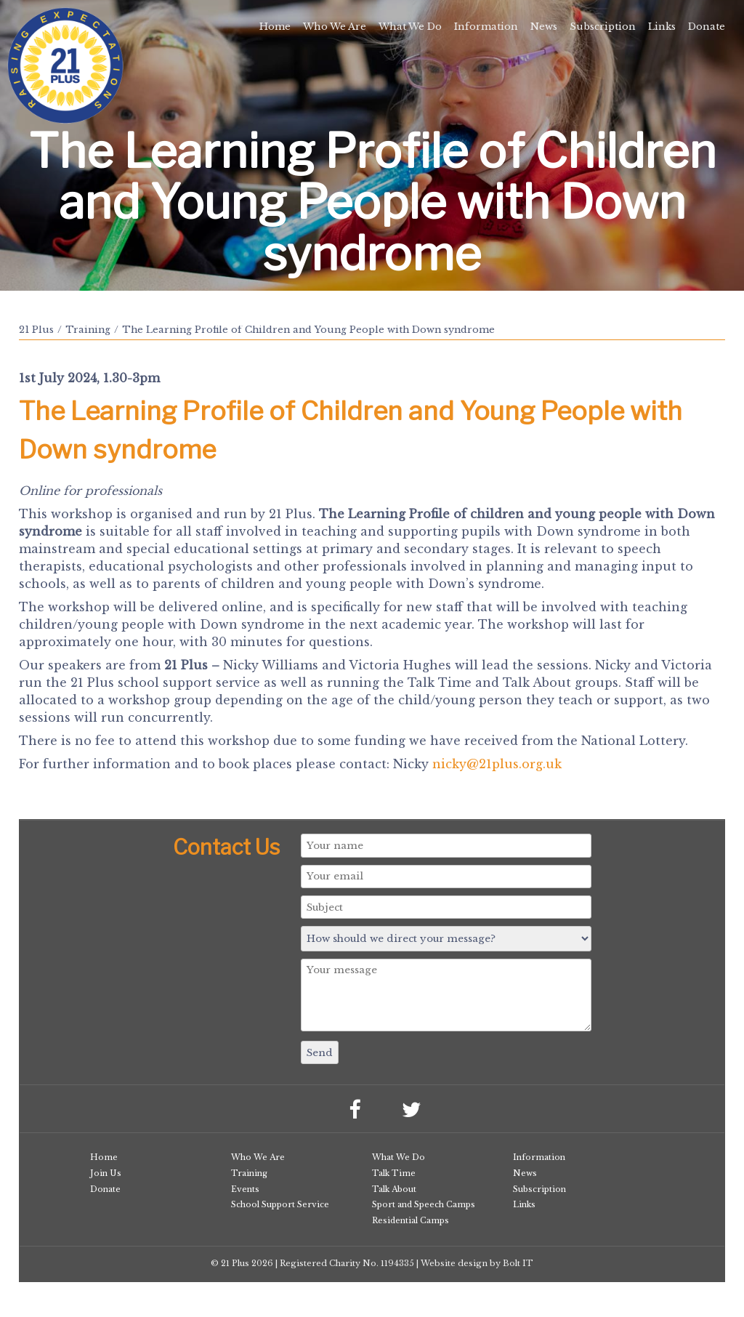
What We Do (410, 26)
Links (662, 26)
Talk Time (394, 1173)
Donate (706, 26)
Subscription (603, 26)
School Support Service (280, 1204)
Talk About (394, 1189)
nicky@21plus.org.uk (497, 764)
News (543, 26)
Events (245, 1189)
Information (486, 26)
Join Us (105, 1173)
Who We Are (334, 26)
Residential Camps (410, 1220)
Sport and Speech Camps (423, 1204)
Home (275, 26)
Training (87, 329)
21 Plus (36, 329)
